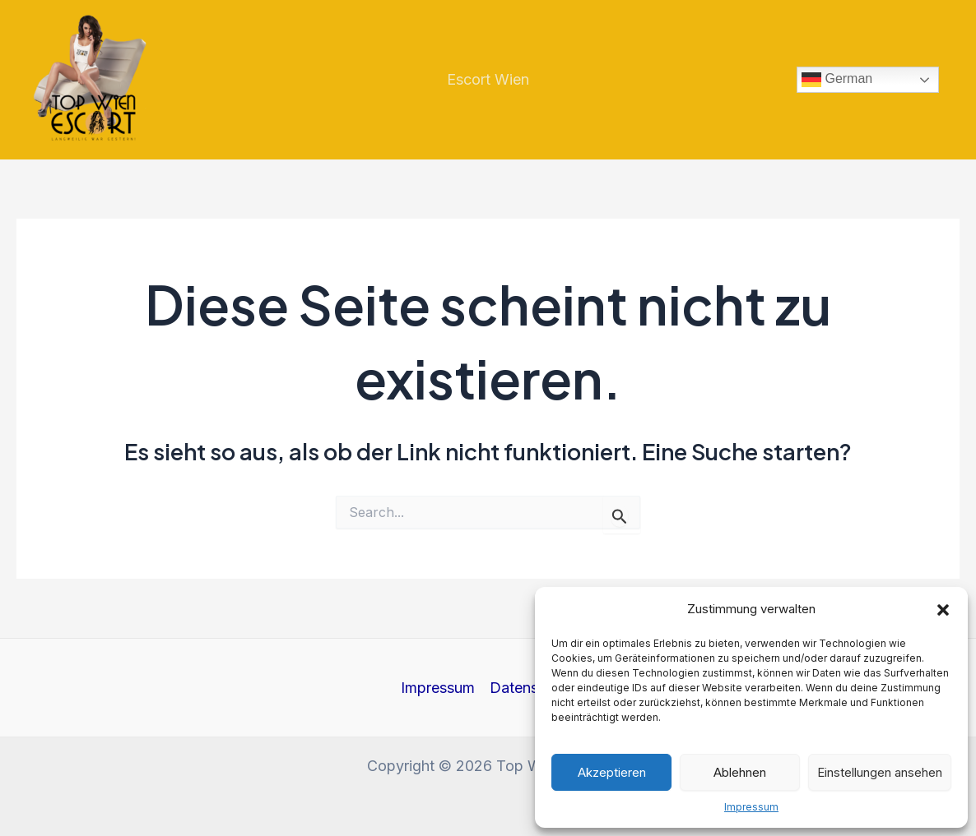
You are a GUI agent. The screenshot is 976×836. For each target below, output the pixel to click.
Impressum (751, 807)
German (837, 80)
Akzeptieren (612, 772)
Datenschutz (533, 687)
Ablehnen (739, 772)
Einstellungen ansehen (879, 772)
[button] (943, 610)
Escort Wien (488, 79)
